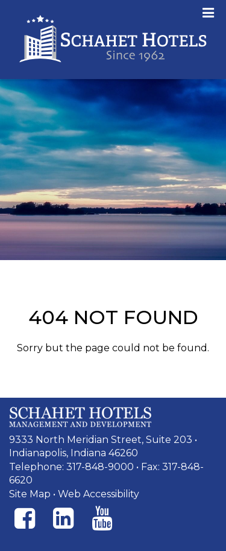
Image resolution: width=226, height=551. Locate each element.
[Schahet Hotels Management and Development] (80, 417)
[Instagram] (63, 518)
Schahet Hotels (113, 39)
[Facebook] (24, 518)
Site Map (30, 494)
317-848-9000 (100, 467)
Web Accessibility (98, 494)
